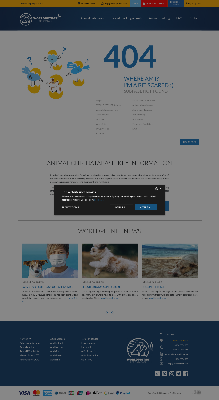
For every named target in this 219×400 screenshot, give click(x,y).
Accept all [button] (146, 207)
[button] (71, 207)
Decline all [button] (121, 207)
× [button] (160, 188)
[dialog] (109, 200)
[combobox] (156, 188)
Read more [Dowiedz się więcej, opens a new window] (99, 199)
